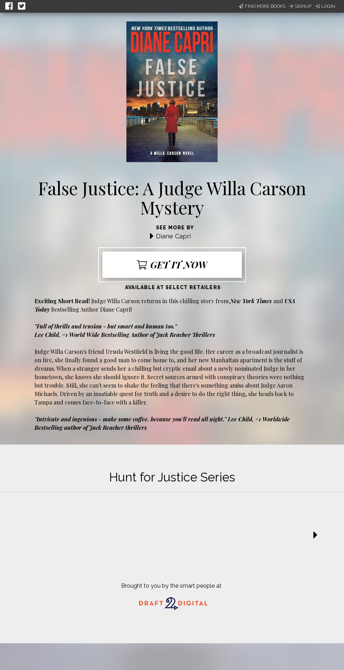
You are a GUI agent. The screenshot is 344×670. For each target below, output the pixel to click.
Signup (300, 6)
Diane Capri (173, 236)
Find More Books (262, 6)
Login (325, 6)
